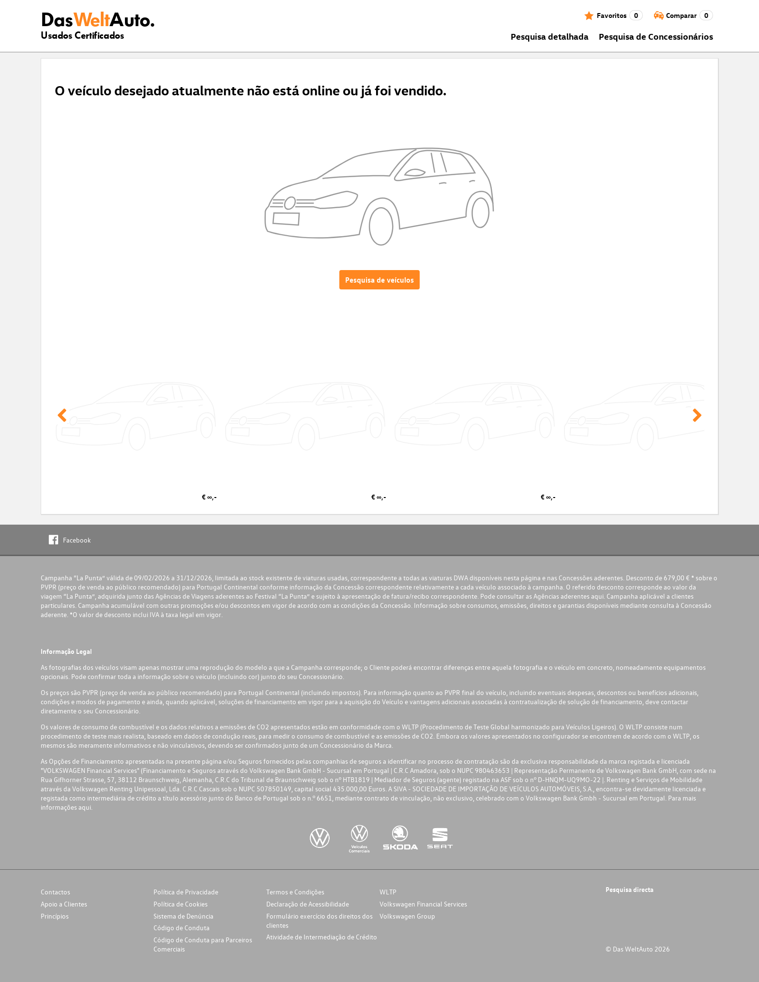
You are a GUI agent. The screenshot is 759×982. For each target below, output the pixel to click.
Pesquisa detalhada (550, 36)
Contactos (55, 891)
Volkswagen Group (407, 916)
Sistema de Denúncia (183, 916)
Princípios (55, 916)
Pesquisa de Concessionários (656, 36)
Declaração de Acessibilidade (307, 903)
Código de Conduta (181, 927)
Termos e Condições (295, 891)
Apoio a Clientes (64, 903)
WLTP (388, 891)
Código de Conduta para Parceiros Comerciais (202, 944)
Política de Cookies (180, 903)
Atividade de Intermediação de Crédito (321, 936)
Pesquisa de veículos (379, 280)
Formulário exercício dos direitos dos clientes (319, 920)
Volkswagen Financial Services (423, 903)
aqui (597, 596)
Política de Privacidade (185, 891)
